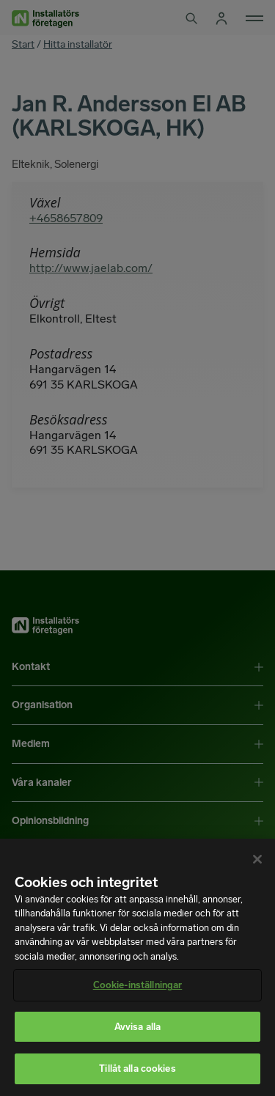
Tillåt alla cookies (137, 1068)
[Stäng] (257, 859)
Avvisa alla (137, 1026)
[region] (137, 967)
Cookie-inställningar (138, 984)
